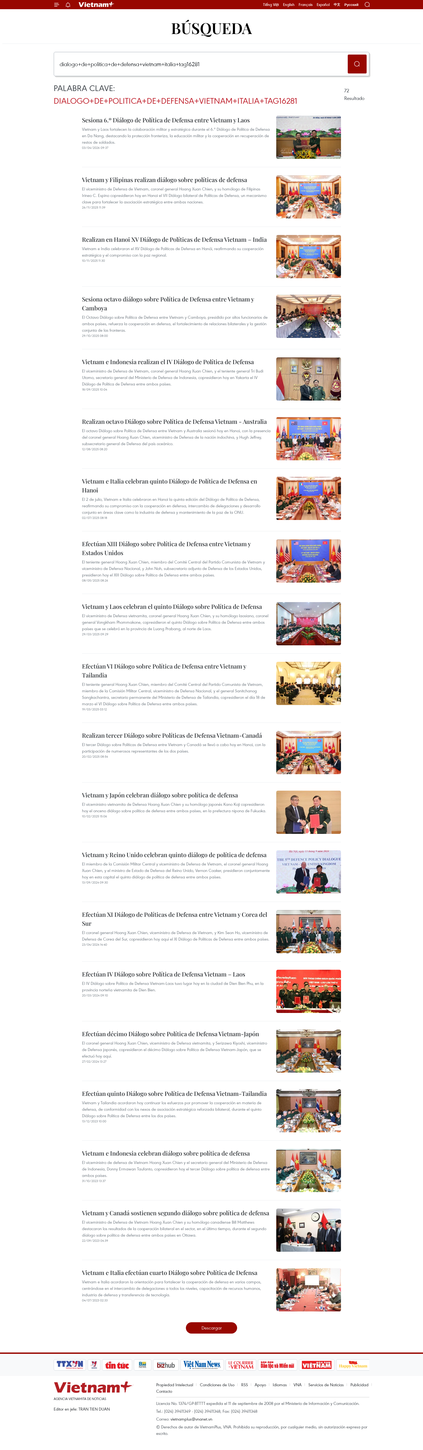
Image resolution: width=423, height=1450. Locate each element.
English (289, 4)
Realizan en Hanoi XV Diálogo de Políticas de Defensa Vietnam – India (174, 239)
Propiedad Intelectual (174, 1384)
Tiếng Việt (271, 4)
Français (306, 4)
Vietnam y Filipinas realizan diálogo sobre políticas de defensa (164, 180)
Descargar (212, 1328)
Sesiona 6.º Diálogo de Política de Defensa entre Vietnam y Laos (166, 120)
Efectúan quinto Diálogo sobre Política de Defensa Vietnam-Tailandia (174, 1093)
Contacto (164, 1391)
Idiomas (280, 1384)
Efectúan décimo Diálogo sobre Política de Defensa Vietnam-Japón (170, 1034)
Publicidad (359, 1384)
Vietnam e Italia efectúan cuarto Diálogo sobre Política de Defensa (169, 1272)
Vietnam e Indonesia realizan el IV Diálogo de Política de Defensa (168, 362)
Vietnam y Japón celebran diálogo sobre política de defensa (160, 795)
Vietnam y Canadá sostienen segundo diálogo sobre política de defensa (175, 1213)
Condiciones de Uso (217, 1384)
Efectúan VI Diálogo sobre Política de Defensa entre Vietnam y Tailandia (164, 670)
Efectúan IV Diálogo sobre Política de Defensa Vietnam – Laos (163, 974)
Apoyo (260, 1384)
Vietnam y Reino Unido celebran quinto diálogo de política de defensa (174, 855)
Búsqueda (211, 28)
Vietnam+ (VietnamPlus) (96, 5)
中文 (337, 4)
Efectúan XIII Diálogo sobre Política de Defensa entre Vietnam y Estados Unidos (166, 548)
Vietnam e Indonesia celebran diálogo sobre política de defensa (166, 1153)
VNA (298, 1384)
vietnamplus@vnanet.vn (191, 1419)
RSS (244, 1384)
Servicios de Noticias (326, 1384)
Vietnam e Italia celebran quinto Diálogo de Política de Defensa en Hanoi (169, 485)
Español (323, 4)
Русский (351, 5)
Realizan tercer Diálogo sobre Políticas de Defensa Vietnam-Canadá (172, 735)
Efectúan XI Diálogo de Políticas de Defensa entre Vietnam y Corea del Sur (174, 918)
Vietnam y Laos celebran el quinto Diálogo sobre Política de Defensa (172, 606)
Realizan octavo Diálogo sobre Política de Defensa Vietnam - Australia (174, 421)
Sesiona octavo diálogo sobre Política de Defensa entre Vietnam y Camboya (168, 303)
